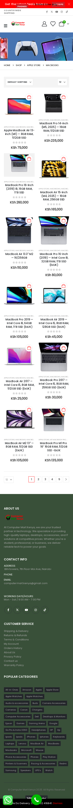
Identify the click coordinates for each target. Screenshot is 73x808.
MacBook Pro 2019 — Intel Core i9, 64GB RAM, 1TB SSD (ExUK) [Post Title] (19, 323)
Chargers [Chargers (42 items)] (37, 709)
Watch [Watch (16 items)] (49, 770)
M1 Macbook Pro (58, 439)
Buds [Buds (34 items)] (35, 703)
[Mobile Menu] (5, 26)
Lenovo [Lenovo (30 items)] (22, 743)
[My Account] (44, 23)
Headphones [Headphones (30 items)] (39, 729)
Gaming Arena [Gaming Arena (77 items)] (37, 723)
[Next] (66, 479)
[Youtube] (57, 11)
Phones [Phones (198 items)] (35, 756)
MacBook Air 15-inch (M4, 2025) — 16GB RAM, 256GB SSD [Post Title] (53, 196)
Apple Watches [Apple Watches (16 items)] (34, 696)
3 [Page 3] (45, 479)
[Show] (62, 82)
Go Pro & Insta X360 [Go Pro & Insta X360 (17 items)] (16, 729)
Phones (22, 6)
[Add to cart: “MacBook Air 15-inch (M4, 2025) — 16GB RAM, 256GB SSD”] (63, 158)
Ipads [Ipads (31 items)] (19, 736)
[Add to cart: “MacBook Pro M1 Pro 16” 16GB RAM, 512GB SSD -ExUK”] (63, 409)
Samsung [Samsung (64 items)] (10, 770)
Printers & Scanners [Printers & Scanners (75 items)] (16, 763)
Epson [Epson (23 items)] (8, 723)
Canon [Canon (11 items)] (24, 709)
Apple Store (9, 127)
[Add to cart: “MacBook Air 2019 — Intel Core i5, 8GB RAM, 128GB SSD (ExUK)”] (63, 286)
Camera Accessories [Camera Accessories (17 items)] (54, 703)
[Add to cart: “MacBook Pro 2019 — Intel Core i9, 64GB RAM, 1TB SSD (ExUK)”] (29, 286)
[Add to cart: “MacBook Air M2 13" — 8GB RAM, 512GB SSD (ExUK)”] (29, 409)
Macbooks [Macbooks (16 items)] (11, 750)
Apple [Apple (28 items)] (39, 689)
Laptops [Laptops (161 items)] (9, 743)
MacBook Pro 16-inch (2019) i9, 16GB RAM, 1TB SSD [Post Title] (19, 188)
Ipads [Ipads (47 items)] (8, 736)
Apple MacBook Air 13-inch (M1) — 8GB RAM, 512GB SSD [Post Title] (19, 134)
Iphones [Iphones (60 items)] (44, 736)
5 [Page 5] (59, 479)
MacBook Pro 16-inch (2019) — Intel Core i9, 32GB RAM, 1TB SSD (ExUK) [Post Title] (53, 259)
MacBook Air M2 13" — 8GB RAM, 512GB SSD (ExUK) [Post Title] (19, 446)
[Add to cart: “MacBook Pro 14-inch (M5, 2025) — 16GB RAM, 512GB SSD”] (63, 97)
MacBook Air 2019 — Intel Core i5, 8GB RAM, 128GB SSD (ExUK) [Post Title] (54, 323)
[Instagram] (61, 11)
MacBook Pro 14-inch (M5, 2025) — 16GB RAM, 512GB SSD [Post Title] (54, 127)
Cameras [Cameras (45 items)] (10, 709)
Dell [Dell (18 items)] (37, 716)
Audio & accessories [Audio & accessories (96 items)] (16, 703)
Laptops (58, 4)
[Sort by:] (19, 82)
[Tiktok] (66, 11)
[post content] (19, 106)
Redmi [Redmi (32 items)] (63, 763)
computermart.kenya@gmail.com (25, 583)
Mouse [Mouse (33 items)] (39, 750)
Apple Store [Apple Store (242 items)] (52, 689)
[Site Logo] (18, 24)
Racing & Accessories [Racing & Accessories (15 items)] (43, 763)
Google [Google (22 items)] (53, 723)
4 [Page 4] (52, 479)
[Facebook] (46, 11)
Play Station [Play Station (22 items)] (49, 756)
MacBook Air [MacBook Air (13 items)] (37, 743)
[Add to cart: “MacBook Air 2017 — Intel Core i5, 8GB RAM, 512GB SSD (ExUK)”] (29, 347)
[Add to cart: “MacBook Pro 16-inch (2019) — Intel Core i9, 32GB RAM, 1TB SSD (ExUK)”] (63, 220)
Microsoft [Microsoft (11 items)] (26, 750)
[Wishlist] (53, 23)
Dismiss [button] (57, 803)
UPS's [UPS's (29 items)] (38, 770)
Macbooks (31, 127)
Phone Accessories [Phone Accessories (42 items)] (15, 756)
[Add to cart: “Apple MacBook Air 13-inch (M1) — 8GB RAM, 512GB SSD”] (29, 97)
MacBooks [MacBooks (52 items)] (53, 743)
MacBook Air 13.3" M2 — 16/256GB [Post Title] (19, 256)
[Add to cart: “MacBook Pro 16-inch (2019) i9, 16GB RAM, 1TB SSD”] (29, 158)
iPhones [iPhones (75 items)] (31, 736)
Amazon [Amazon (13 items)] (26, 689)
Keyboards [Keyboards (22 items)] (59, 736)
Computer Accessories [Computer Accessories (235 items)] (18, 716)
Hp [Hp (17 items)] (58, 729)
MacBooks (20, 127)
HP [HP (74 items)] (51, 729)
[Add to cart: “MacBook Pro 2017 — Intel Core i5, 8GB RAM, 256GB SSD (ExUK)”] (63, 347)
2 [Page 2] (38, 479)
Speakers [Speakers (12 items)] (25, 770)
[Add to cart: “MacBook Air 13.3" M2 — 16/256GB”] (29, 220)
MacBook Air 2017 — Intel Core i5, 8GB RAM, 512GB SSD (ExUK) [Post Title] (19, 385)
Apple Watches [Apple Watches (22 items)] (13, 696)
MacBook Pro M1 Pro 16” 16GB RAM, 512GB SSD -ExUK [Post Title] (54, 446)
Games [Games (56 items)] (20, 723)
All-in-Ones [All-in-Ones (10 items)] (11, 689)
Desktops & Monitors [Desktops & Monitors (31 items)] (54, 716)
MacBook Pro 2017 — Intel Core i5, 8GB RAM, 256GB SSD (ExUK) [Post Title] (54, 383)
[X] (51, 11)
